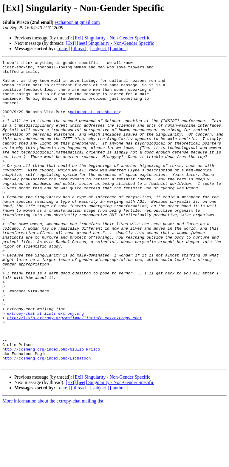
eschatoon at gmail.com (77, 22)
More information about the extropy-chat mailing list (52, 461)
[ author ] (119, 48)
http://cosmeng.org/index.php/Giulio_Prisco (51, 407)
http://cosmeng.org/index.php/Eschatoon (46, 418)
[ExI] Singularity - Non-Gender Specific (111, 37)
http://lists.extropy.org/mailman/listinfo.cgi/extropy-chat (74, 369)
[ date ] (63, 48)
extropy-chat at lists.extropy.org (45, 364)
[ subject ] (99, 48)
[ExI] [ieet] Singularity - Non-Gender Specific (110, 43)
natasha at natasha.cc (94, 122)
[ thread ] (80, 48)
